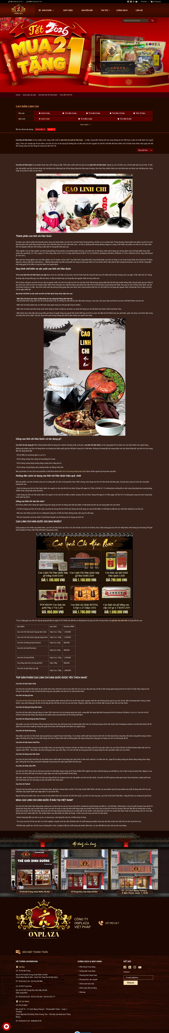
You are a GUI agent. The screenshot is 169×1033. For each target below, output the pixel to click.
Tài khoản (144, 1)
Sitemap (82, 978)
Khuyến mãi (87, 10)
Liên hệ (139, 10)
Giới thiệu (68, 10)
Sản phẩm (47, 10)
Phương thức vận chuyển (88, 966)
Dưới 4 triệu (45, 113)
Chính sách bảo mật (86, 970)
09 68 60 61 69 (37, 1)
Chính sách (121, 10)
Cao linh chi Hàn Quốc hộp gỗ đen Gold (30, 701)
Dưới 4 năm (45, 119)
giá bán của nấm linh (119, 620)
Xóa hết (50, 129)
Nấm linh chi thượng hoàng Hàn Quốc (72, 471)
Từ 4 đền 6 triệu (71, 113)
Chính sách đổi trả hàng (88, 974)
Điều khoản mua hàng (87, 953)
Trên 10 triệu (140, 113)
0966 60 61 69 (17, 1)
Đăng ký (130, 969)
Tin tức (106, 10)
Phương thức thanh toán (88, 961)
